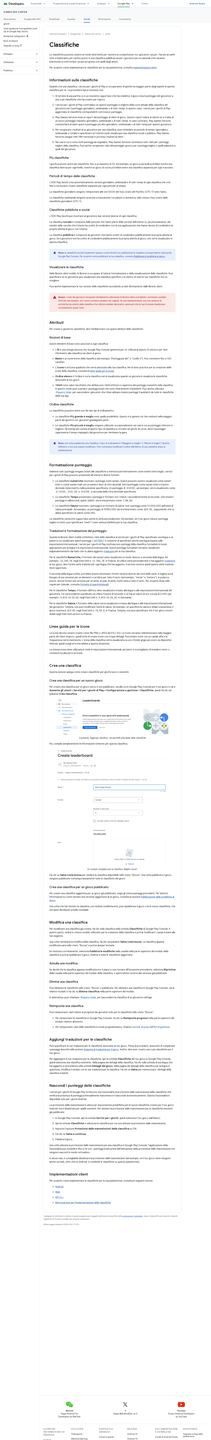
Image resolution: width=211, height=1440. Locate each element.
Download (54, 19)
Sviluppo (101, 3)
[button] (17, 54)
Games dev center (15, 12)
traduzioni (109, 551)
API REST (99, 540)
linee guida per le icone (102, 371)
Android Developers (57, 34)
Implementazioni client (145, 67)
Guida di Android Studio (166, 1437)
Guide (107, 34)
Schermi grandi (106, 1437)
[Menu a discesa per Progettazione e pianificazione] (90, 3)
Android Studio (197, 3)
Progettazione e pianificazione (69, 3)
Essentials (36, 3)
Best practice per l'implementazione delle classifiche (83, 1202)
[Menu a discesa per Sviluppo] (110, 3)
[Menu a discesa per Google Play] (134, 3)
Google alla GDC (32, 19)
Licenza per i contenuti (132, 1216)
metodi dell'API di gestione (150, 1027)
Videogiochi (76, 1434)
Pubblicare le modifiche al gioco (149, 256)
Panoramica (10, 19)
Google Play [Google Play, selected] (123, 3)
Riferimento (104, 19)
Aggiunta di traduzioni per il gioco (101, 1049)
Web (57, 1192)
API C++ (59, 1197)
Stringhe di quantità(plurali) (94, 584)
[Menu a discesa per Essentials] (46, 3)
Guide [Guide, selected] (87, 19)
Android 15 (132, 1434)
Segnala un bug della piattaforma (193, 1435)
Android (59, 1186)
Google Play (75, 34)
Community (147, 3)
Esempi (71, 19)
